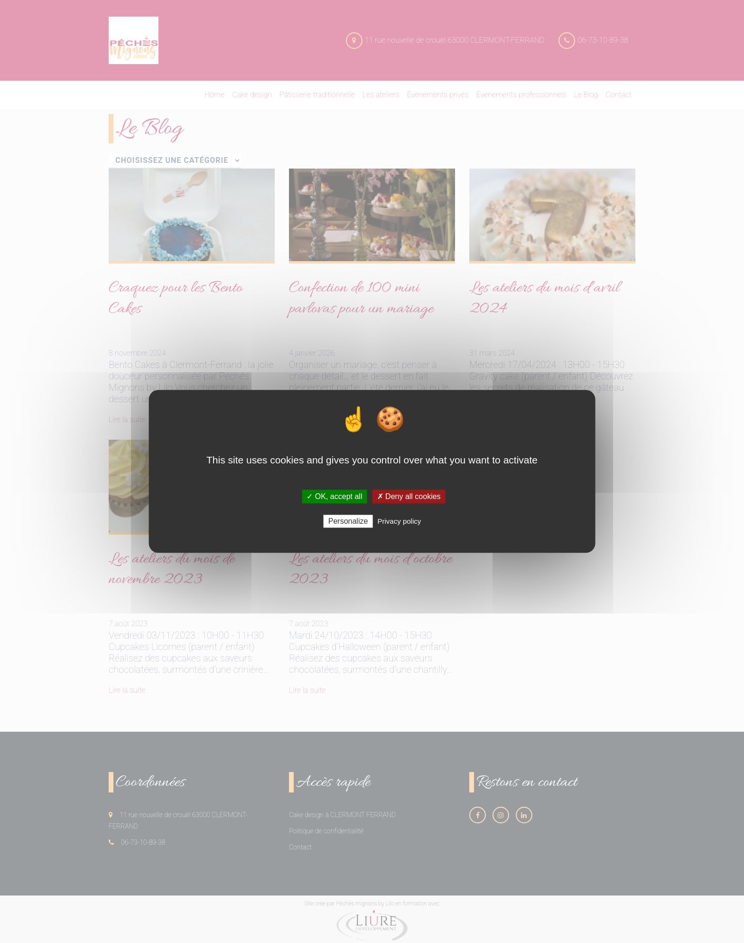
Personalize (348, 522)
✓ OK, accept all (334, 496)
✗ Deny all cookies (409, 496)
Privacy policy (399, 522)
